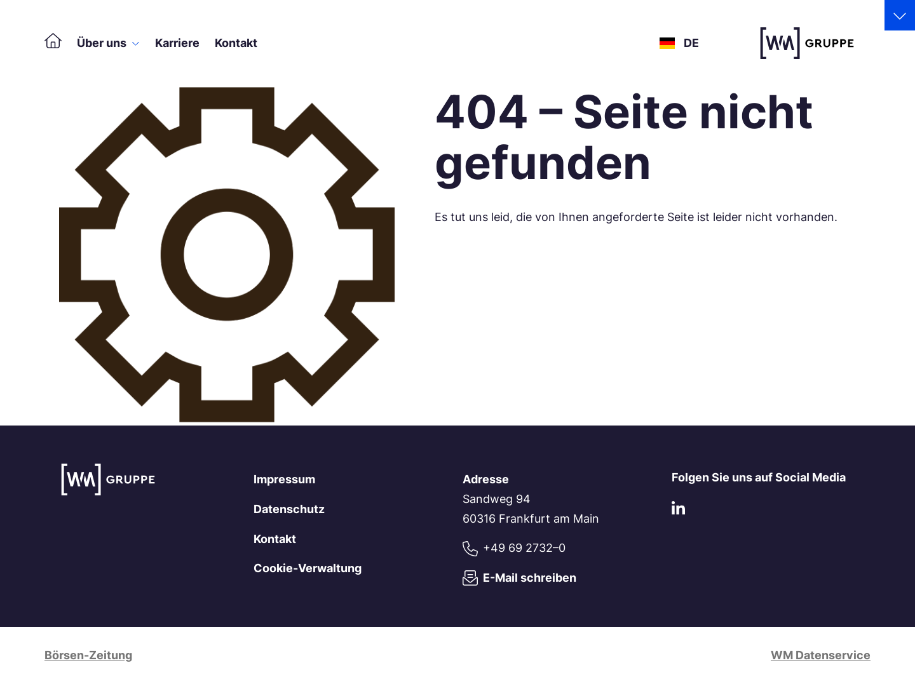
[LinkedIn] (678, 511)
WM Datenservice (821, 655)
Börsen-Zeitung (88, 655)
